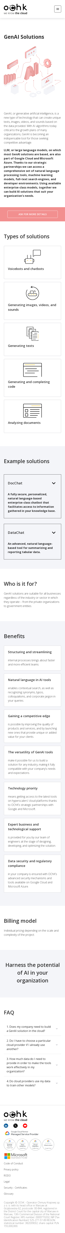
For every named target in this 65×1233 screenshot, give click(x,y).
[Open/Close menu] (57, 9)
